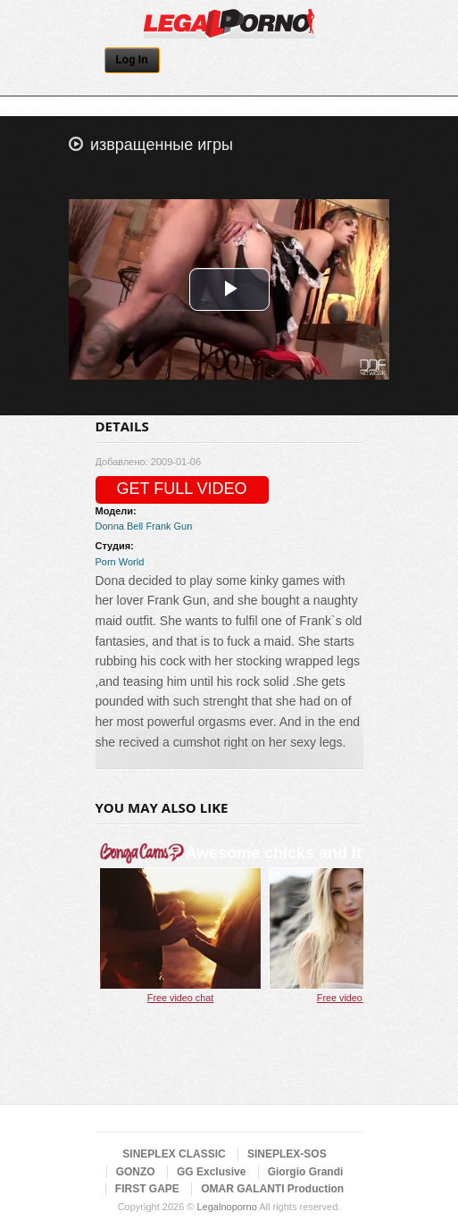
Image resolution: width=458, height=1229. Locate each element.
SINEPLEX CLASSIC (173, 1154)
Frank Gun (169, 526)
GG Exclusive (211, 1172)
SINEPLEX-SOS (287, 1154)
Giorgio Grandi (306, 1172)
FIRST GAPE (147, 1189)
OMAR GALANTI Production (272, 1189)
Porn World (120, 561)
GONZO (135, 1172)
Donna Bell (120, 526)
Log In (132, 60)
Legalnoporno (226, 1206)
